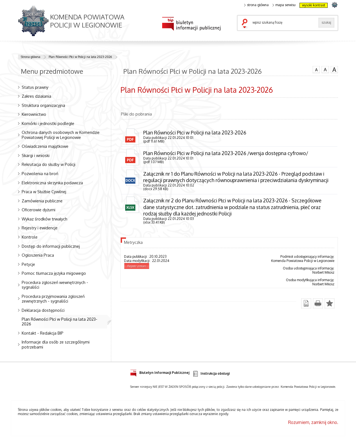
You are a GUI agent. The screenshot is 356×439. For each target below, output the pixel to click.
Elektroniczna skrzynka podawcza (52, 182)
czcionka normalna (316, 69)
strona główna (256, 5)
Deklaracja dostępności (43, 310)
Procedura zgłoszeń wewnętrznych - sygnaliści (55, 285)
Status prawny (35, 87)
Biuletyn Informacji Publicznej (159, 371)
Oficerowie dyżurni (38, 209)
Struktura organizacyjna (43, 105)
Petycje (28, 264)
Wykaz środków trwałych (44, 218)
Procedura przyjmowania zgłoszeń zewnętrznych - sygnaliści (53, 298)
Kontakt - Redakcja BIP (42, 332)
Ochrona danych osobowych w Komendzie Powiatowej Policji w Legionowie (61, 134)
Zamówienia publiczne (42, 200)
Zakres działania (36, 96)
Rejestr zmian (136, 266)
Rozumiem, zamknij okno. (313, 422)
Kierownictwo (34, 114)
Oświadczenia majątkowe (45, 146)
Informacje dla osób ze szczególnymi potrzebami (56, 344)
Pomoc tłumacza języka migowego (54, 273)
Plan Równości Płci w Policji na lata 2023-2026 (80, 57)
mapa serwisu (284, 5)
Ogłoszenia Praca (38, 254)
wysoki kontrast (313, 5)
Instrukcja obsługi (210, 374)
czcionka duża (334, 69)
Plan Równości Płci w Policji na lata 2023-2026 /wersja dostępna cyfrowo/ (225, 153)
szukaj (246, 24)
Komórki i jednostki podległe (48, 123)
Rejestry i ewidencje (40, 227)
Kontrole (30, 236)
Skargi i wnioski (36, 155)
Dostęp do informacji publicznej (51, 246)
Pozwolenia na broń (40, 173)
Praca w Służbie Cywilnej (44, 191)
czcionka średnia (325, 69)
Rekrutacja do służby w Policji (48, 164)
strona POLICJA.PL (334, 4)
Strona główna (30, 57)
